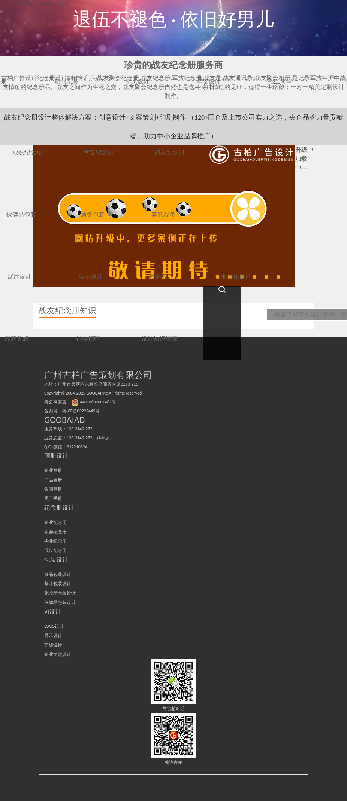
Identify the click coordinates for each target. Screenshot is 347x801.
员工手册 (53, 498)
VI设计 (52, 611)
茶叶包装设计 (57, 583)
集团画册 (53, 489)
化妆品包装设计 (60, 593)
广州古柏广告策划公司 (40, 3)
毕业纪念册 (55, 541)
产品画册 (53, 479)
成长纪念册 (55, 550)
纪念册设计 (59, 507)
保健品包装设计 (60, 602)
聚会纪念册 (55, 531)
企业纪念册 (55, 522)
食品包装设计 (57, 574)
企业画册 (53, 470)
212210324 (77, 446)
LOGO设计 (54, 626)
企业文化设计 (57, 654)
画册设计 (56, 455)
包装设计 (56, 559)
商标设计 (53, 645)
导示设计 (53, 635)
